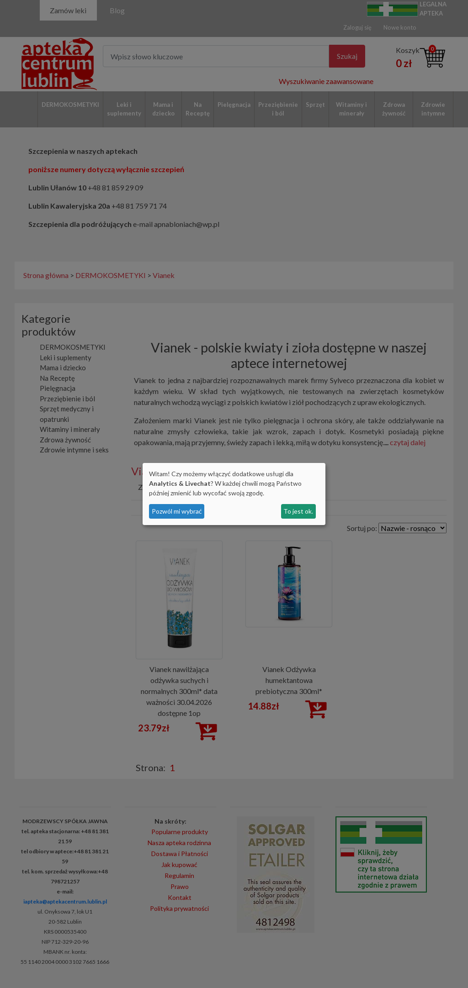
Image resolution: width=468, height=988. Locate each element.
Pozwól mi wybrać (177, 511)
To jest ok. (298, 511)
